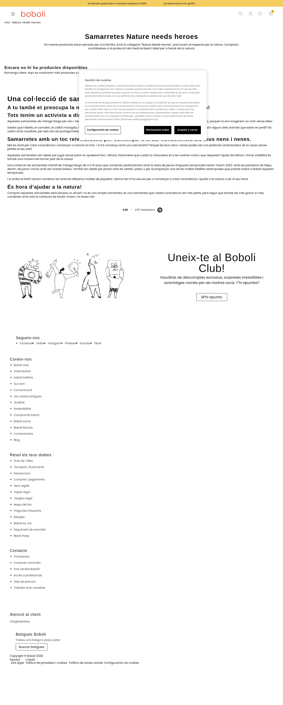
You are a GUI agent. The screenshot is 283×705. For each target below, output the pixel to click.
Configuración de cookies (103, 129)
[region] (143, 105)
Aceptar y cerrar (187, 129)
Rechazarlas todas (157, 129)
